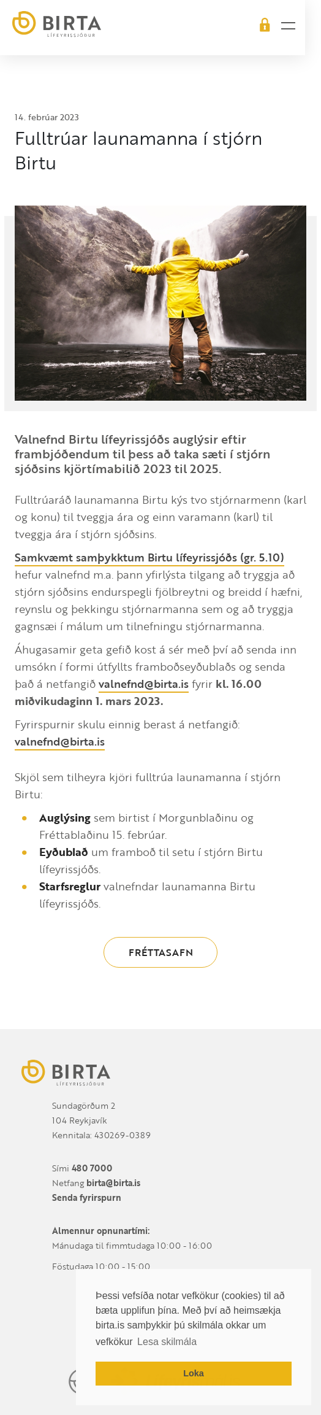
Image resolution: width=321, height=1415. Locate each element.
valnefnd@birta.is (144, 684)
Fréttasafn (161, 952)
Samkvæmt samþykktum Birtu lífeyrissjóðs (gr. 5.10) (149, 557)
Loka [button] (193, 1373)
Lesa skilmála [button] (167, 1341)
